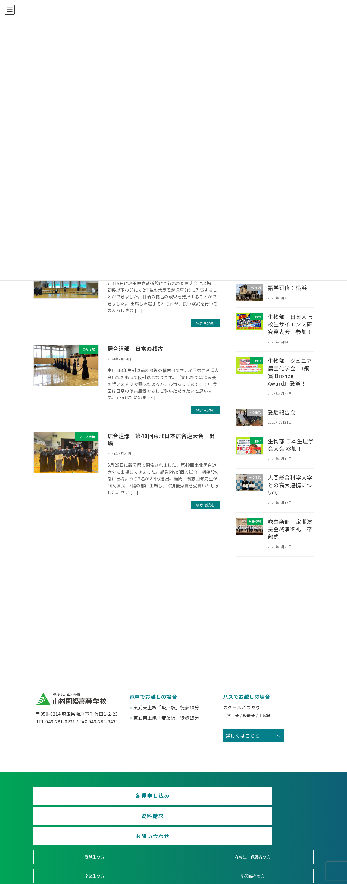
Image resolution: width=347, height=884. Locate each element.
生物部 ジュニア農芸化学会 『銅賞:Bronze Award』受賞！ (290, 372)
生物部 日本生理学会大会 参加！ (291, 444)
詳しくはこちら (242, 735)
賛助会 (138, 845)
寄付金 (209, 845)
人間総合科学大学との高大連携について (290, 484)
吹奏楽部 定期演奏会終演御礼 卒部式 (290, 528)
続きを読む (205, 323)
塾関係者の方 (280, 823)
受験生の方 (67, 823)
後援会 (67, 845)
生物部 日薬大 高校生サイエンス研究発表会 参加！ (291, 324)
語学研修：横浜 (287, 287)
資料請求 (173, 798)
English (280, 845)
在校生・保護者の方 (138, 823)
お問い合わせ (269, 798)
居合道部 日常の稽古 (135, 348)
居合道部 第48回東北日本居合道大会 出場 (161, 439)
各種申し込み (78, 798)
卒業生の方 (209, 823)
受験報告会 (282, 412)
